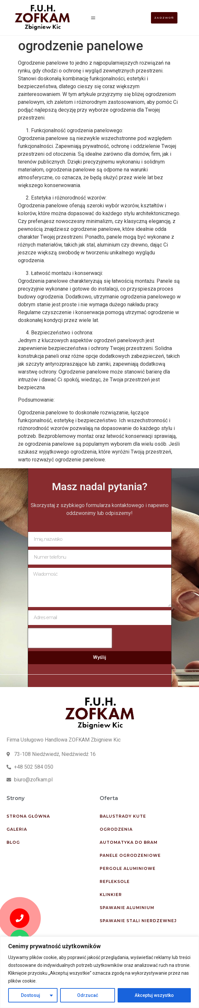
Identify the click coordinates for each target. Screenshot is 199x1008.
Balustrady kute (123, 816)
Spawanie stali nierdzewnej (138, 920)
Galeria (17, 829)
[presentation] (70, 638)
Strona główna (28, 816)
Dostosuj (30, 995)
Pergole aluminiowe (128, 868)
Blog (13, 842)
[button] (93, 17)
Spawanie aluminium (127, 907)
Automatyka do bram (129, 842)
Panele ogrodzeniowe (130, 855)
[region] (99, 972)
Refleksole (115, 881)
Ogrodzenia (116, 829)
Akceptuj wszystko (154, 995)
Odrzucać (87, 995)
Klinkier (111, 894)
